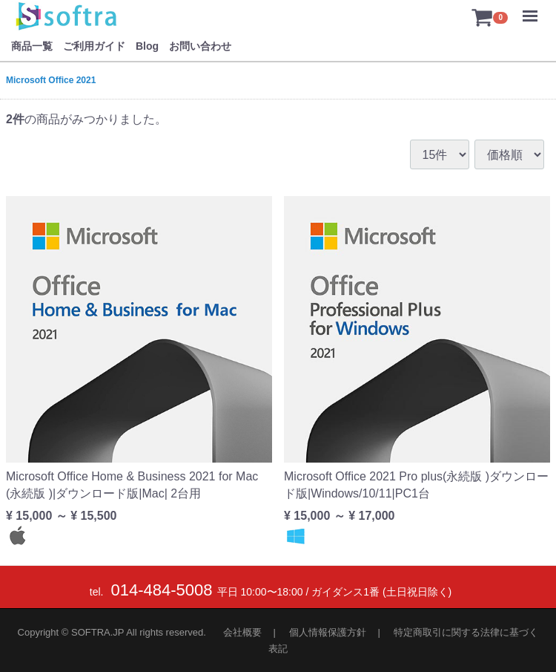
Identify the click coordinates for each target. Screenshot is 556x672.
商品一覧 (32, 46)
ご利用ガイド (94, 46)
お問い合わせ (200, 46)
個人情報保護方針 (327, 632)
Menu (534, 9)
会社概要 (242, 632)
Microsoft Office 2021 (51, 80)
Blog (147, 46)
